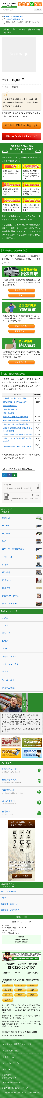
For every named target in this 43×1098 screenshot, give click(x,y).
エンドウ (6, 633)
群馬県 (20, 995)
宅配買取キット (21, 331)
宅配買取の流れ (21, 326)
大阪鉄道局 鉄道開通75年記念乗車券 (16, 420)
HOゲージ (6, 526)
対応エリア (21, 295)
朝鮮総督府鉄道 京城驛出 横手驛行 (16, 424)
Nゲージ (6, 533)
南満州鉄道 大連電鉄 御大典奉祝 (15, 417)
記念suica (6, 580)
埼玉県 (20, 985)
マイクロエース (9, 656)
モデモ (5, 672)
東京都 (7, 985)
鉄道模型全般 (8, 687)
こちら (13, 1007)
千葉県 (32, 985)
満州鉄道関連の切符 (10, 406)
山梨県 (7, 1000)
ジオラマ (6, 564)
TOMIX (5, 649)
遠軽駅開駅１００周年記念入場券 (15, 402)
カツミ (5, 625)
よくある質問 (18, 802)
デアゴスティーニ (10, 603)
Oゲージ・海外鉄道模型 (13, 549)
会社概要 (18, 813)
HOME (6, 16)
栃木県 (7, 995)
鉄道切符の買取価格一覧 (14, 19)
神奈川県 (7, 990)
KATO (5, 641)
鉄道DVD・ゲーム (10, 596)
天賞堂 (5, 617)
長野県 (32, 995)
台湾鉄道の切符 (8, 413)
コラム (4, 898)
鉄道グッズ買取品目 (6, 510)
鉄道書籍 (6, 572)
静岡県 (20, 990)
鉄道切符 (6, 588)
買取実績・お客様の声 (10, 910)
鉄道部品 (6, 518)
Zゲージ (6, 541)
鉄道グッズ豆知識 (8, 891)
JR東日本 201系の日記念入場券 (14, 398)
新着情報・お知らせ (9, 904)
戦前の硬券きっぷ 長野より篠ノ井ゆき (17, 446)
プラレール (7, 557)
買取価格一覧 (18, 16)
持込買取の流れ (21, 362)
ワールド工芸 (8, 680)
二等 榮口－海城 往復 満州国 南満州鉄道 (17, 434)
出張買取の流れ (21, 290)
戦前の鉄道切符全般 (10, 409)
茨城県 (32, 990)
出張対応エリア (18, 770)
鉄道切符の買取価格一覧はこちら (21, 125)
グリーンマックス (10, 664)
